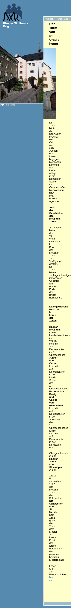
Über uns (63, 18)
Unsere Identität (55, 22)
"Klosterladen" (54, 26)
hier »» (52, 578)
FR (7, 105)
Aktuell (49, 18)
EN (13, 105)
